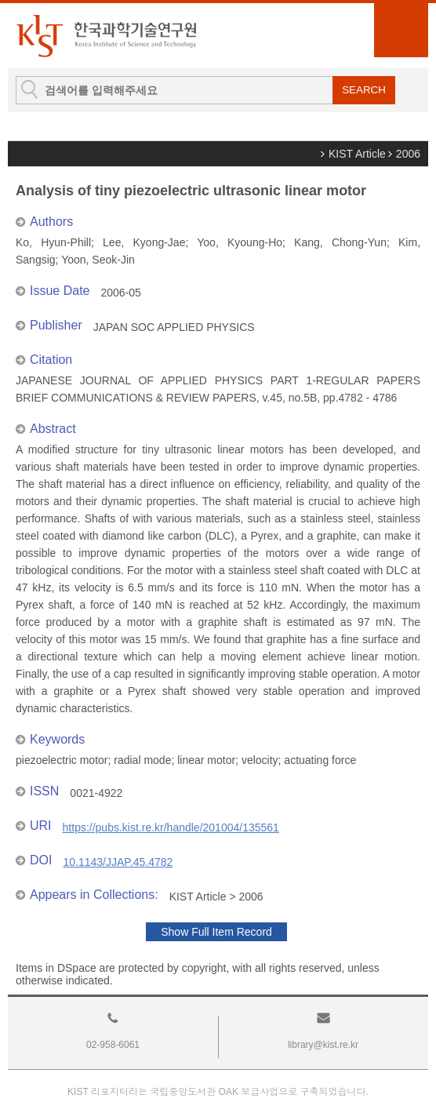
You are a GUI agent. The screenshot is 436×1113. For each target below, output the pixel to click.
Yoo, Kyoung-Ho (239, 242)
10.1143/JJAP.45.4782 (118, 862)
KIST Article (357, 153)
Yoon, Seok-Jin (98, 259)
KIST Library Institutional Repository (106, 35)
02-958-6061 (113, 1044)
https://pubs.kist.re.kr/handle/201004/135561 (171, 827)
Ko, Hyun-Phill (53, 242)
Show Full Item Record (216, 932)
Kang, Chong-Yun (340, 242)
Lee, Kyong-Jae (144, 242)
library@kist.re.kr (323, 1044)
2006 (408, 153)
